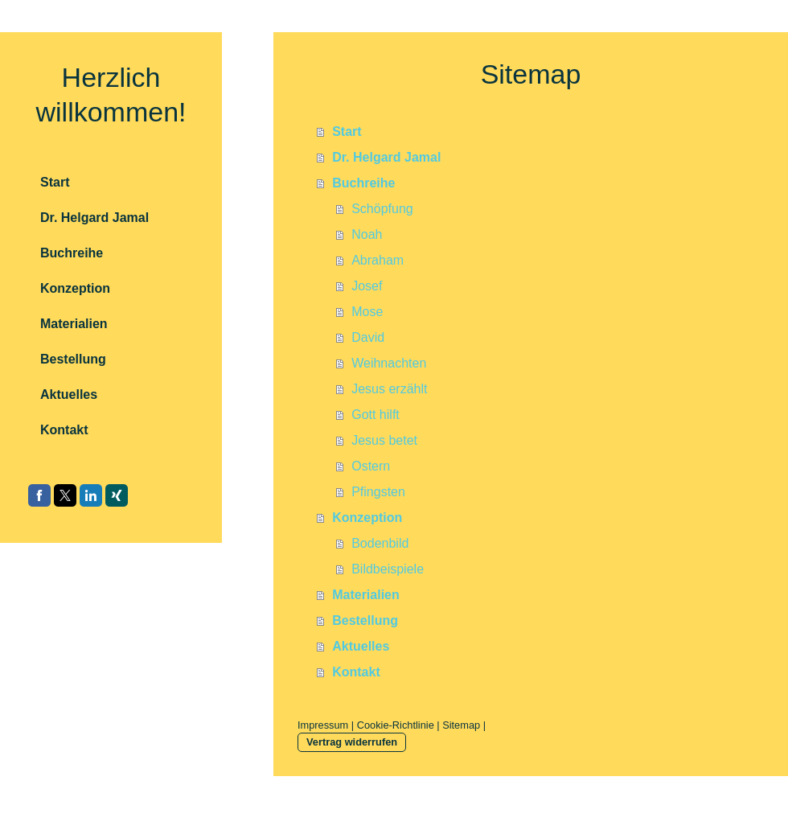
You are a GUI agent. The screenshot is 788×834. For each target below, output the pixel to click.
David (367, 337)
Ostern (370, 466)
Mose (367, 311)
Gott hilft (375, 414)
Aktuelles (360, 646)
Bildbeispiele (387, 569)
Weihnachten (388, 363)
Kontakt (356, 672)
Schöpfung (382, 209)
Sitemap (461, 725)
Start (346, 131)
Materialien (366, 595)
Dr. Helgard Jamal (386, 157)
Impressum (323, 725)
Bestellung (365, 620)
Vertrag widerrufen (351, 742)
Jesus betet (384, 440)
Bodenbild (379, 543)
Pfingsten (378, 492)
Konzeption (367, 517)
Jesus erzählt (389, 389)
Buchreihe (363, 183)
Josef (366, 286)
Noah (366, 234)
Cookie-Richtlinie (395, 725)
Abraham (377, 260)
